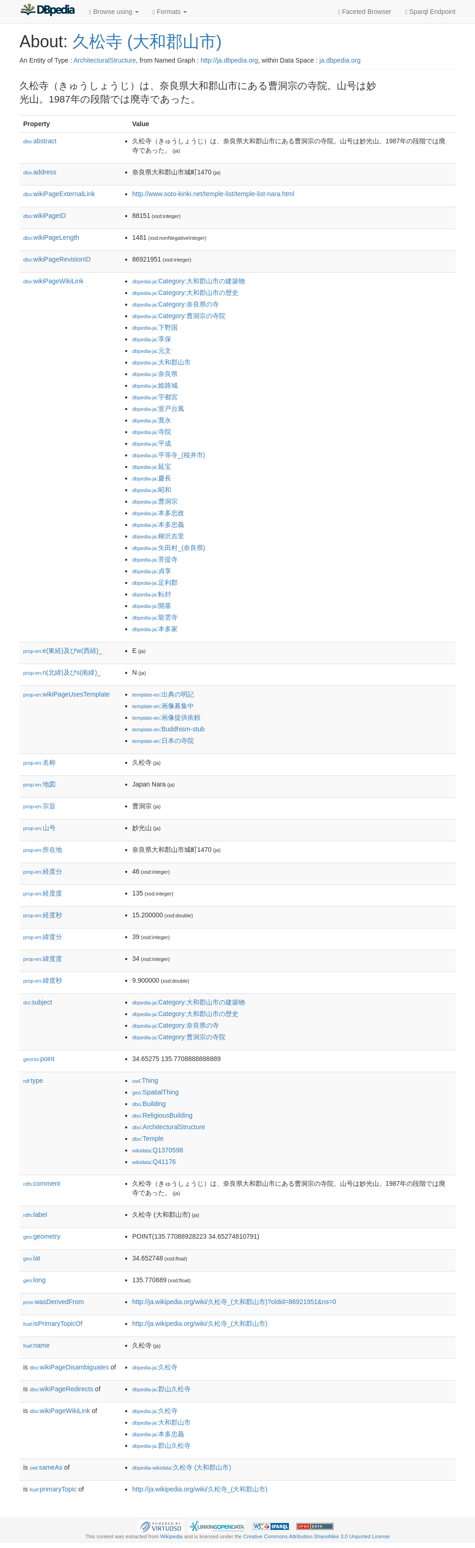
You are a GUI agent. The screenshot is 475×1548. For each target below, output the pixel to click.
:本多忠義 (158, 524)
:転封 (151, 594)
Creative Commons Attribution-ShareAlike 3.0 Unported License (316, 1536)
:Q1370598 (157, 1150)
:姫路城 (155, 385)
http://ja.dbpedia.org (229, 60)
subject (37, 1002)
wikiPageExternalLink (59, 194)
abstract (40, 141)
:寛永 (151, 420)
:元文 (151, 350)
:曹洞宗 (155, 501)
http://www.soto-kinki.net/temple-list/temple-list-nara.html (213, 194)
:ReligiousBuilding (162, 1115)
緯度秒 (42, 980)
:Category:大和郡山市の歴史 (185, 292)
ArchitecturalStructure (104, 60)
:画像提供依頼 (166, 717)
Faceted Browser (365, 12)
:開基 (151, 605)
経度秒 (42, 915)
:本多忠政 (158, 513)
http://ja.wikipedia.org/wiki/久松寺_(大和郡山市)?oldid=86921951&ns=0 (234, 1301)
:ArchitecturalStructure (168, 1127)
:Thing (145, 1080)
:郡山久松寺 (161, 1389)
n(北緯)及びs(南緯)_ (62, 672)
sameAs (46, 1467)
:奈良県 (155, 373)
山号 (39, 828)
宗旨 (39, 806)
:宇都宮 (155, 397)
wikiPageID (44, 215)
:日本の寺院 (163, 740)
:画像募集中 (163, 706)
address (40, 172)
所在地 (42, 849)
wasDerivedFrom (53, 1301)
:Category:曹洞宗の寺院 (178, 316)
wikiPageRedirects (61, 1389)
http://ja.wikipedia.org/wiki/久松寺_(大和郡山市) (200, 1323)
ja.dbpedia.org (339, 60)
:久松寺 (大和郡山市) (181, 1467)
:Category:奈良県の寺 (175, 304)
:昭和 (151, 489)
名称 (39, 762)
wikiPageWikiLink (53, 281)
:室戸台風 (158, 408)
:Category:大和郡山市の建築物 (188, 281)
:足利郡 (155, 582)
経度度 (42, 893)
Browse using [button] (114, 12)
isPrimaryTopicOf (53, 1323)
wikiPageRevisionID (57, 259)
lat (31, 1258)
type (33, 1080)
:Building (149, 1103)
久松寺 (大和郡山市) (147, 41)
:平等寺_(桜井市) (168, 455)
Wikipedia (171, 1536)
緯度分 (42, 936)
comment (41, 1183)
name (36, 1345)
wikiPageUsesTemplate (66, 694)
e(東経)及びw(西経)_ (62, 650)
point (38, 1058)
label (35, 1214)
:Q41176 (154, 1161)
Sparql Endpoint (430, 12)
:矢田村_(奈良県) (168, 547)
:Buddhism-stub (168, 729)
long (34, 1280)
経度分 (42, 871)
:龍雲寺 (155, 617)
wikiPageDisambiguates (69, 1367)
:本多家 (155, 629)
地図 (39, 784)
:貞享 (151, 571)
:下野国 (155, 327)
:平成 (151, 443)
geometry (41, 1236)
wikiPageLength (51, 237)
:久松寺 (155, 1367)
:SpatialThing (155, 1092)
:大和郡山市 (161, 362)
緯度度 (42, 958)
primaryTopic (53, 1489)
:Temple (148, 1138)
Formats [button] (170, 12)
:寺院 (151, 431)
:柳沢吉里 (158, 536)
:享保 (151, 339)
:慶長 (151, 478)
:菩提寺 (155, 559)
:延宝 (151, 466)
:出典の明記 (163, 694)
